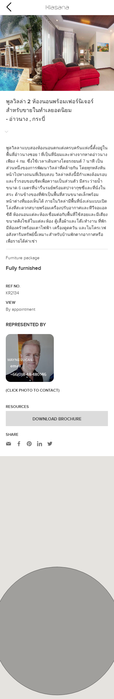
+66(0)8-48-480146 (28, 374)
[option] (57, 53)
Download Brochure (57, 419)
